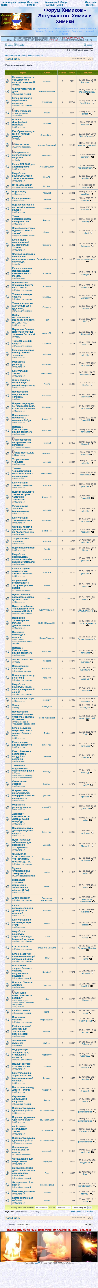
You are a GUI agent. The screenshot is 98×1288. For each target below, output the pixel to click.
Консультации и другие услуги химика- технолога (22, 571)
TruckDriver (47, 102)
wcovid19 (47, 286)
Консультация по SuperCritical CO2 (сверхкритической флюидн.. (22, 1077)
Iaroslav (46, 1078)
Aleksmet (47, 911)
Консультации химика (20, 372)
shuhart (46, 232)
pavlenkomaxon (47, 1111)
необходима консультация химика (19, 1129)
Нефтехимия (22, 144)
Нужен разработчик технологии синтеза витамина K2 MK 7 (23, 609)
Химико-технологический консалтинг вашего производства (22, 472)
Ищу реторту (19, 191)
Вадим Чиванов (47, 638)
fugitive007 (47, 1055)
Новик (47, 1200)
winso (46, 886)
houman (47, 1031)
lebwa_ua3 (47, 706)
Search (88, 45)
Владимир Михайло (47, 948)
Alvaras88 (46, 333)
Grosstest (46, 307)
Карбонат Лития (21, 1010)
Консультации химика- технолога (22, 484)
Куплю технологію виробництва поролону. (22, 100)
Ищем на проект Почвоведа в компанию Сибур (21, 418)
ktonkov (46, 186)
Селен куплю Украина (19, 782)
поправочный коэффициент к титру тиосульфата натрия (22, 584)
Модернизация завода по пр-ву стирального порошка (21, 1053)
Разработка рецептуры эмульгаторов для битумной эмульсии (23, 935)
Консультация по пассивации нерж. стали (22, 922)
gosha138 (46, 807)
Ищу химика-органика (19, 1018)
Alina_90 (47, 678)
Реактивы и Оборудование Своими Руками (22, 642)
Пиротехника (19, 455)
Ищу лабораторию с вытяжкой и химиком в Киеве (23, 207)
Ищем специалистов (23, 547)
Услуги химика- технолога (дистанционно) (20, 508)
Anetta (47, 1100)
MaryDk (46, 177)
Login (9, 45)
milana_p (47, 771)
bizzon (47, 598)
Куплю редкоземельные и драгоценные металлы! (22, 909)
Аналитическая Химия (24, 187)
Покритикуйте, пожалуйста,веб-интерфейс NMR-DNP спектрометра (23, 794)
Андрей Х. (47, 1090)
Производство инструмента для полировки (21, 442)
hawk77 (46, 784)
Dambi (47, 549)
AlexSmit (47, 193)
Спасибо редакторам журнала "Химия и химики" (23, 231)
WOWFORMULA (46, 610)
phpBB (37, 1263)
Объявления (19, 127)
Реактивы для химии (23, 1191)
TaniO (46, 958)
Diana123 (46, 297)
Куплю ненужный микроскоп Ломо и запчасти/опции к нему (22, 732)
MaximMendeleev (47, 91)
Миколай (47, 123)
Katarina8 (46, 972)
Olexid (47, 936)
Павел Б (47, 1066)
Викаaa (46, 585)
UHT (47, 320)
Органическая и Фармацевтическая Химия (23, 723)
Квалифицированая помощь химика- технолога (23, 353)
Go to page (76, 1211)
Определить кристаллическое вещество (21, 155)
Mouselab (46, 453)
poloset (47, 924)
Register (19, 45)
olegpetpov (47, 1161)
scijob (46, 819)
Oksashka (46, 689)
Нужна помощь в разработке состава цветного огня (23, 597)
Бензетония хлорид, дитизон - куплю (23, 1088)
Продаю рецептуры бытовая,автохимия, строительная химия (23, 406)
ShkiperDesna (46, 135)
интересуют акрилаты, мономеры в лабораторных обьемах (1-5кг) (20, 885)
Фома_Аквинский (47, 718)
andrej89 (47, 273)
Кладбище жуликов (22, 671)
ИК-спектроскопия (22, 185)
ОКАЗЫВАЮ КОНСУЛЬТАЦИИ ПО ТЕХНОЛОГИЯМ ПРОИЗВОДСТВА (23, 858)
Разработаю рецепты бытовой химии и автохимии (23, 176)
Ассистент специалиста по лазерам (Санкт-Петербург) (21, 818)
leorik (46, 1012)
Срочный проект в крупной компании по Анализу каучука (23, 529)
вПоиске (47, 208)
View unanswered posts (15, 55)
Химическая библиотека (24, 876)
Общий (17, 399)
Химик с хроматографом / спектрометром (21, 219)
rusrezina (47, 661)
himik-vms (46, 364)
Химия (15, 705)
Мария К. (47, 845)
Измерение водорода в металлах (18, 635)
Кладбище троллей (22, 94)
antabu (47, 113)
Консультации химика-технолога (22, 519)
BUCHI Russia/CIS (46, 623)
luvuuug (46, 220)
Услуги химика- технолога (20, 460)
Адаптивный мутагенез (19, 1041)
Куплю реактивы (21, 198)
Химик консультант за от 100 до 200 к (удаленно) (22, 306)
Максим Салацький (47, 145)
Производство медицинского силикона (20, 394)
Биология (18, 1046)
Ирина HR (46, 419)
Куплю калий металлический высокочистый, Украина (20, 244)
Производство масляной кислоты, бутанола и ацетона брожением (23, 715)
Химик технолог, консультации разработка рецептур (23, 382)
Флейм (17, 85)
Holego (47, 999)
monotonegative (47, 1185)
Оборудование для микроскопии (22, 1160)
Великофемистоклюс (47, 259)
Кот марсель (47, 1130)
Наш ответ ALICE (24, 452)
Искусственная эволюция (20, 667)
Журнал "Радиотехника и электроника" (21, 871)
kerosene (47, 81)
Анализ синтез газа (22, 659)
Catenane (46, 245)
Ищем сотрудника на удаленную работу (23, 1109)
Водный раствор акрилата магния (21, 1065)
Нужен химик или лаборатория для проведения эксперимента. (21, 844)
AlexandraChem (47, 167)
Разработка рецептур (18, 363)
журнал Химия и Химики (24, 236)
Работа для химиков (23, 106)
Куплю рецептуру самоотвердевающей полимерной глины (23, 956)
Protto (46, 733)
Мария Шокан (46, 1020)
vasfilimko (46, 396)
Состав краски (20, 946)
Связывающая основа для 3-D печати (20, 1150)
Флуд (16, 708)
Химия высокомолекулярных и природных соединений (22, 775)
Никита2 (47, 443)
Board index (12, 59)
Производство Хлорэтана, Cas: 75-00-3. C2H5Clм (23, 285)
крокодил (46, 700)
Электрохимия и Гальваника (20, 115)
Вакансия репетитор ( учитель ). (23, 676)
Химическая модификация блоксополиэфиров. (23, 768)
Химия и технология (23, 147)
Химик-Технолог (21, 898)
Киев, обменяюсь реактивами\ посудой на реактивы (21, 755)
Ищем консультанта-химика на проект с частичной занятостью (23, 496)
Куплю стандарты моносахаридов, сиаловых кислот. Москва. (22, 272)
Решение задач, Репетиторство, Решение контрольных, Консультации (23, 1003)
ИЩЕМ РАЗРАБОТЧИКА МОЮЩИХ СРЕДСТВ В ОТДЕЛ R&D (23, 319)
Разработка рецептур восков (21, 806)
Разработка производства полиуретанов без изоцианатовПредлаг (23, 558)
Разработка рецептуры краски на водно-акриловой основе (23, 688)
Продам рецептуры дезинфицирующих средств (23, 830)
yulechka (47, 354)
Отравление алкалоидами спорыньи (19, 1099)
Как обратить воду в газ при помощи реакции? (23, 134)
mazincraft (46, 1151)
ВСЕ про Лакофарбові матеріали (19, 122)
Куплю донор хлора (23, 698)
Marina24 (47, 1193)
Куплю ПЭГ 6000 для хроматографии (23, 165)
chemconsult (47, 373)
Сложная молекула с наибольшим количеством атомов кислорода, (23, 258)
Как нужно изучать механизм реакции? (22, 995)
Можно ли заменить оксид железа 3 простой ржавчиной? (23, 80)
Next (91, 1211)
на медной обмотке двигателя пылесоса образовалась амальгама (23, 1172)
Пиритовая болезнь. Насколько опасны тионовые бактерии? (23, 332)
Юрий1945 (47, 669)
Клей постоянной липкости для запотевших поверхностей (21, 1030)
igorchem (47, 795)
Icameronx (46, 156)
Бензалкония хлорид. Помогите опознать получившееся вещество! (22, 970)
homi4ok (47, 985)
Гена (47, 1173)
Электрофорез (23, 111)
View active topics (35, 55)
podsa (47, 872)
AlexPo (47, 384)
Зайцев (46, 1043)
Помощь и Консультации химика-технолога (22, 429)
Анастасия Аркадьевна (46, 899)
